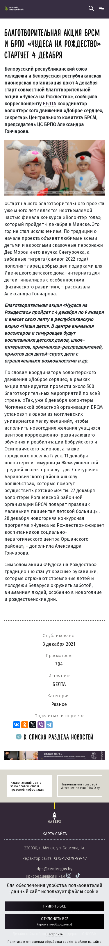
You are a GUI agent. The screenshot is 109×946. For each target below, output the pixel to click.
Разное (59, 704)
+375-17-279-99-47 (70, 858)
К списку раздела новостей (54, 737)
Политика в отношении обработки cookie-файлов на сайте (54, 942)
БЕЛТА (49, 103)
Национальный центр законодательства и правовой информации (27, 786)
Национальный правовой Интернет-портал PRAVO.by (80, 786)
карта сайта (54, 833)
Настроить (54, 934)
